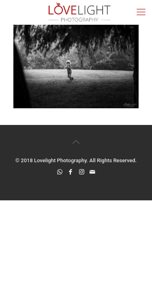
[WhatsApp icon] (60, 172)
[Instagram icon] (81, 172)
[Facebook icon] (70, 172)
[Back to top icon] (76, 141)
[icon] (92, 172)
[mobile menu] (141, 12)
